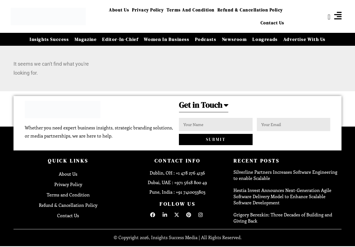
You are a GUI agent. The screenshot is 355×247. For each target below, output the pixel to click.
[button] (205, 107)
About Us (119, 10)
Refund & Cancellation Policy (250, 10)
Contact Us (272, 23)
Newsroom (234, 39)
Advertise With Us (304, 39)
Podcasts (205, 39)
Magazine (86, 39)
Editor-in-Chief (120, 39)
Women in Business (166, 39)
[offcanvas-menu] (337, 16)
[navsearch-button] (324, 16)
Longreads (264, 39)
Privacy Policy (148, 10)
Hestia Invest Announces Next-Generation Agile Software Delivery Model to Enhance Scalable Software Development (282, 196)
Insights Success (49, 39)
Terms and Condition (191, 10)
